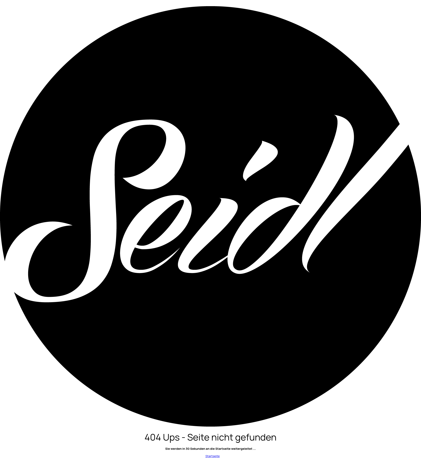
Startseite (212, 456)
